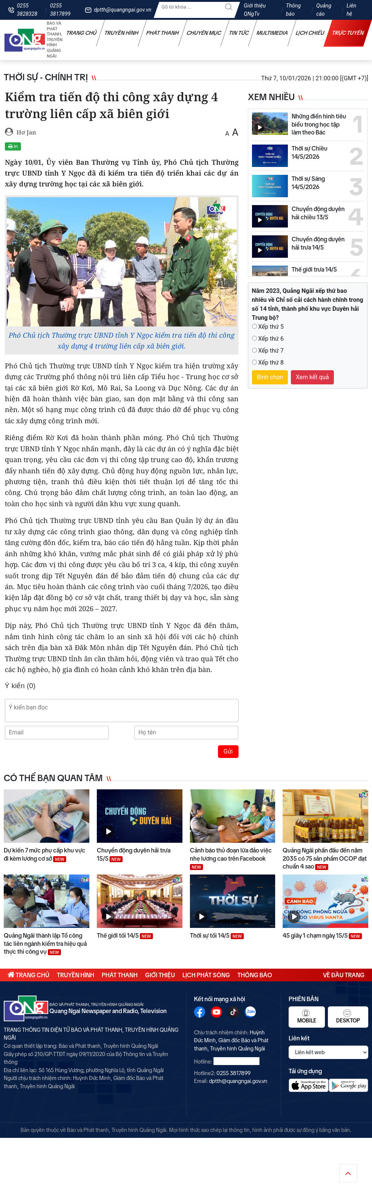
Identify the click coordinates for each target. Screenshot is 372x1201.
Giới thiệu (160, 975)
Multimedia (272, 33)
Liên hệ (351, 10)
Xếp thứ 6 (270, 338)
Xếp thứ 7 (270, 350)
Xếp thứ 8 (270, 362)
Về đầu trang (344, 975)
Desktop (348, 1016)
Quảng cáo (323, 10)
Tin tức (239, 33)
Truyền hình (121, 33)
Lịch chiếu (310, 33)
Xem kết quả (312, 377)
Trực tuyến (348, 33)
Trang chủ (81, 33)
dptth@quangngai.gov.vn (122, 10)
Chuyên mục (204, 33)
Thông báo (293, 10)
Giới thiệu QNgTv (255, 10)
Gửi (228, 751)
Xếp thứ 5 (270, 326)
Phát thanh (162, 33)
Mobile (306, 1016)
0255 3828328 (27, 10)
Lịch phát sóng (206, 975)
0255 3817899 (60, 10)
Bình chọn (270, 377)
